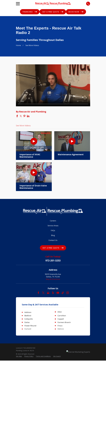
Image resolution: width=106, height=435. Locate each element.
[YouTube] (58, 293)
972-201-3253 (53, 260)
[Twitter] (43, 293)
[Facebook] (38, 293)
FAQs (53, 230)
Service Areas (53, 225)
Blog (53, 235)
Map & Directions (53, 279)
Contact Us (53, 240)
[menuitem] (19, 356)
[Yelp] (53, 293)
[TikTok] (62, 293)
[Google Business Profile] (48, 293)
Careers (53, 220)
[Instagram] (67, 293)
